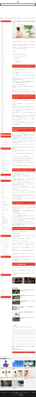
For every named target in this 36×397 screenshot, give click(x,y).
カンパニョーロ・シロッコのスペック (18, 60)
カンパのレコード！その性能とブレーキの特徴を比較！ (6, 378)
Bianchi (2, 184)
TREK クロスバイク (4, 232)
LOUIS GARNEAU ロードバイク (6, 205)
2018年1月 (2, 106)
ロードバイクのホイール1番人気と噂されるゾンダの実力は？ (29, 378)
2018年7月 (2, 94)
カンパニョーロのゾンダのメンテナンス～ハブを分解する (17, 387)
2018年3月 (2, 102)
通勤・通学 (3, 172)
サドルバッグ (3, 262)
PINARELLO (3, 212)
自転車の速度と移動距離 (5, 170)
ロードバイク (27, 24)
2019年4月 (2, 76)
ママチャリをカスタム (4, 178)
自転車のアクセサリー (4, 256)
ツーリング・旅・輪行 (4, 150)
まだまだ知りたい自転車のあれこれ (6, 148)
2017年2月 (2, 128)
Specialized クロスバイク (5, 227)
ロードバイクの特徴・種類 (5, 246)
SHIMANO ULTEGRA (5, 223)
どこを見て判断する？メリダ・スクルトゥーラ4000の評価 (28, 301)
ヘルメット (3, 268)
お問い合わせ (21, 393)
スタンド (3, 266)
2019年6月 (2, 72)
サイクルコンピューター (5, 260)
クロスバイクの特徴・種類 (5, 142)
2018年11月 (2, 86)
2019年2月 (2, 80)
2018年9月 (2, 90)
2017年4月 (2, 124)
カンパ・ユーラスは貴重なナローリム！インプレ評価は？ (6, 368)
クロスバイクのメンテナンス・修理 (6, 138)
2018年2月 (2, 104)
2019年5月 (2, 74)
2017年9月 (2, 114)
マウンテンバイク (4, 154)
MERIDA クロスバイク (5, 209)
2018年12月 (2, 84)
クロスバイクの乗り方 (4, 140)
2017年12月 (2, 108)
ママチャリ (3, 174)
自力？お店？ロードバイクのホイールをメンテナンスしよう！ (28, 318)
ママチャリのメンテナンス (5, 176)
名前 (13, 336)
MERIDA (3, 207)
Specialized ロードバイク (5, 228)
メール (13, 339)
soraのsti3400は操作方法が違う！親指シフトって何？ (28, 312)
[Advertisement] (18, 11)
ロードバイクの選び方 (4, 248)
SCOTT (2, 214)
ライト (2, 270)
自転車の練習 (3, 166)
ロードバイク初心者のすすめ (5, 254)
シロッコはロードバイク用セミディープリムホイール (20, 54)
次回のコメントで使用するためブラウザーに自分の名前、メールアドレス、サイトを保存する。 (23, 346)
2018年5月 (2, 98)
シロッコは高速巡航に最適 (16, 61)
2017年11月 (2, 110)
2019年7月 (2, 70)
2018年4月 (2, 100)
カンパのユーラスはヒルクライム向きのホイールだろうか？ (6, 387)
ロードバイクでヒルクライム (5, 237)
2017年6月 (2, 120)
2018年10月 (2, 88)
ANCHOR (3, 182)
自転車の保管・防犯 (4, 164)
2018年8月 (2, 92)
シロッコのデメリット (16, 58)
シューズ (3, 264)
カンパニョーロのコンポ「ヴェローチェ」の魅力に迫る (17, 368)
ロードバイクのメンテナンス (5, 244)
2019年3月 (2, 78)
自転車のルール (3, 162)
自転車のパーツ (27, 392)
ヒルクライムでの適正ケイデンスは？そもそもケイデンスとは (28, 290)
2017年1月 (2, 130)
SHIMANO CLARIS (4, 219)
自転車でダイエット (4, 160)
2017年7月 (2, 118)
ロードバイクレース (4, 250)
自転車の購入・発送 (4, 168)
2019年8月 (2, 68)
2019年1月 (2, 82)
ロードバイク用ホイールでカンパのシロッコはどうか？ (17, 378)
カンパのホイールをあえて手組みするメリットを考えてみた (29, 368)
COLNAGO (3, 190)
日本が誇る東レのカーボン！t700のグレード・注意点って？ (28, 296)
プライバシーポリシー (16, 393)
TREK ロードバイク (4, 233)
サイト (13, 342)
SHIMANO (3, 216)
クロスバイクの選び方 (4, 144)
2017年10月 (2, 112)
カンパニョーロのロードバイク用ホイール (18, 53)
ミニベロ (3, 156)
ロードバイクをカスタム (5, 252)
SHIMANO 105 (4, 218)
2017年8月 (2, 116)
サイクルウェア (3, 258)
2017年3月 (2, 126)
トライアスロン (3, 152)
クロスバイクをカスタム (5, 146)
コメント (13, 328)
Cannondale (3, 188)
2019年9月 (2, 66)
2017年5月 (2, 122)
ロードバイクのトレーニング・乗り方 (5, 242)
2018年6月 (2, 96)
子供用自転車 (3, 158)
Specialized (3, 225)
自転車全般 (33, 392)
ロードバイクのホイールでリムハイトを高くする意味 (20, 56)
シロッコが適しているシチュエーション (18, 57)
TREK (2, 230)
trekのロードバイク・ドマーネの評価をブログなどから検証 (28, 307)
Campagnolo (22, 24)
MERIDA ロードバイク (5, 210)
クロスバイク (3, 136)
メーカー (25, 24)
